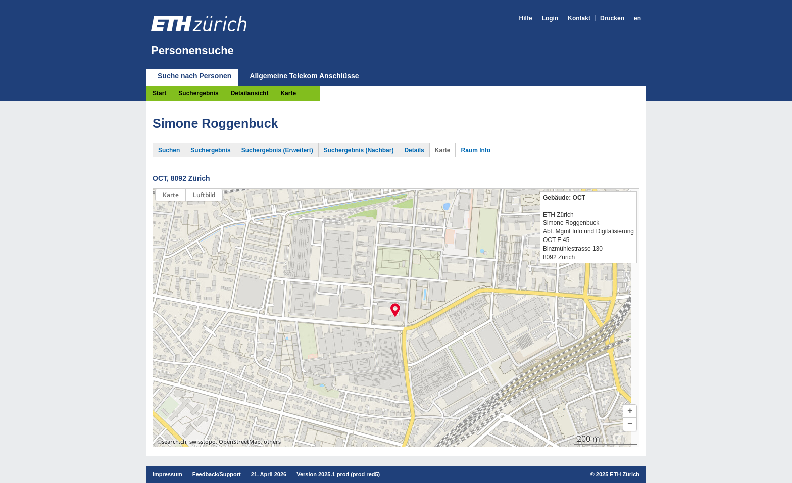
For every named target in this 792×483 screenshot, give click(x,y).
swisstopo (202, 441)
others (272, 441)
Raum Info (475, 150)
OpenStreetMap (240, 441)
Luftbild (204, 194)
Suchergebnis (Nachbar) (359, 150)
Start (159, 93)
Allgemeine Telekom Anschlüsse (304, 76)
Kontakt (579, 18)
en (637, 18)
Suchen (169, 150)
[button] (629, 411)
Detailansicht (250, 93)
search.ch (174, 441)
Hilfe (525, 18)
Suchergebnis (198, 93)
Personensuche (192, 50)
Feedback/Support (216, 474)
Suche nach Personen (194, 76)
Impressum (167, 474)
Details (414, 150)
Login (550, 18)
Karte (288, 93)
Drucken (612, 18)
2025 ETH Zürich (617, 474)
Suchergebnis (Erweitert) (277, 150)
